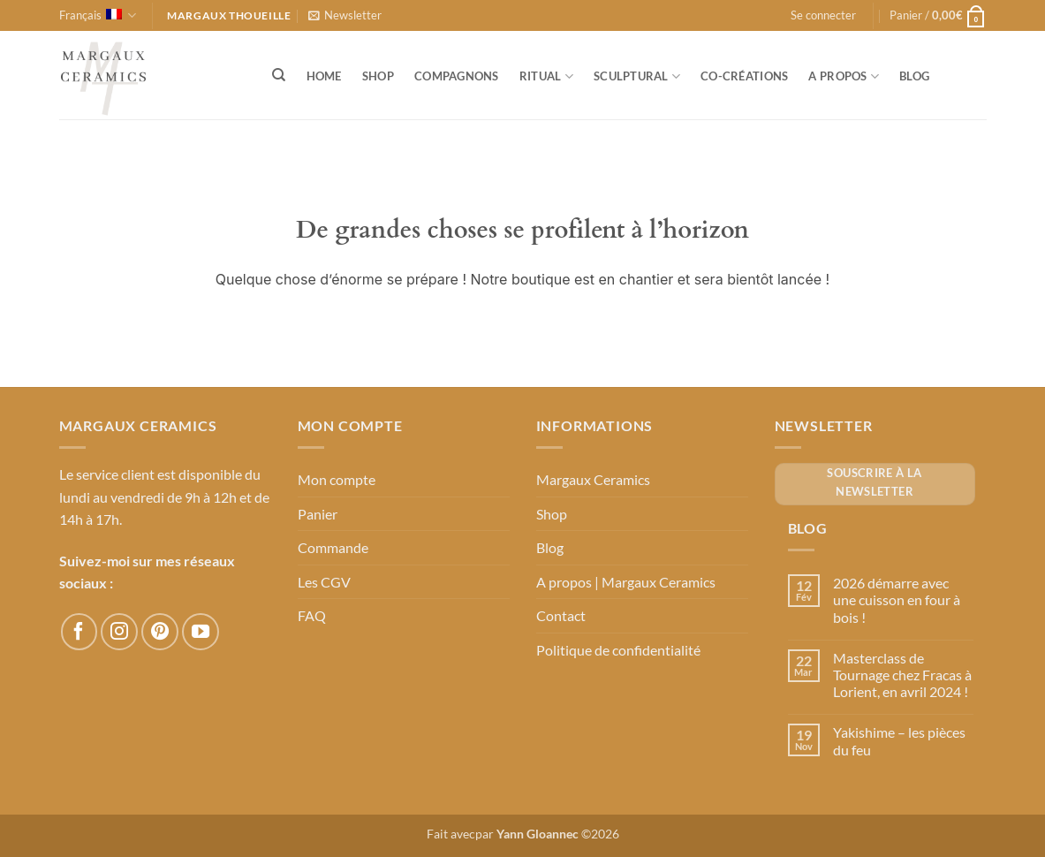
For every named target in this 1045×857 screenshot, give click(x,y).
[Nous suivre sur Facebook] (79, 631)
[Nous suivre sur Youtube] (200, 631)
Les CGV (324, 581)
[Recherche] (279, 75)
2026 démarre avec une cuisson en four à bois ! (896, 599)
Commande (333, 547)
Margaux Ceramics (593, 479)
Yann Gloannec (537, 833)
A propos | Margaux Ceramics (626, 581)
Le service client (107, 474)
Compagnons (456, 76)
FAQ (312, 615)
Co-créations (744, 76)
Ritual (546, 76)
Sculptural (637, 76)
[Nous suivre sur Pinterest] (159, 631)
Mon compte (336, 479)
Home (324, 76)
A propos (843, 76)
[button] (345, 15)
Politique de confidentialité (618, 649)
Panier (317, 513)
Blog (914, 76)
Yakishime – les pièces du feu (899, 740)
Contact (561, 615)
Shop (378, 76)
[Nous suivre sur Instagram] (119, 631)
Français (97, 15)
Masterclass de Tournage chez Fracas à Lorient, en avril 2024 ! (902, 674)
